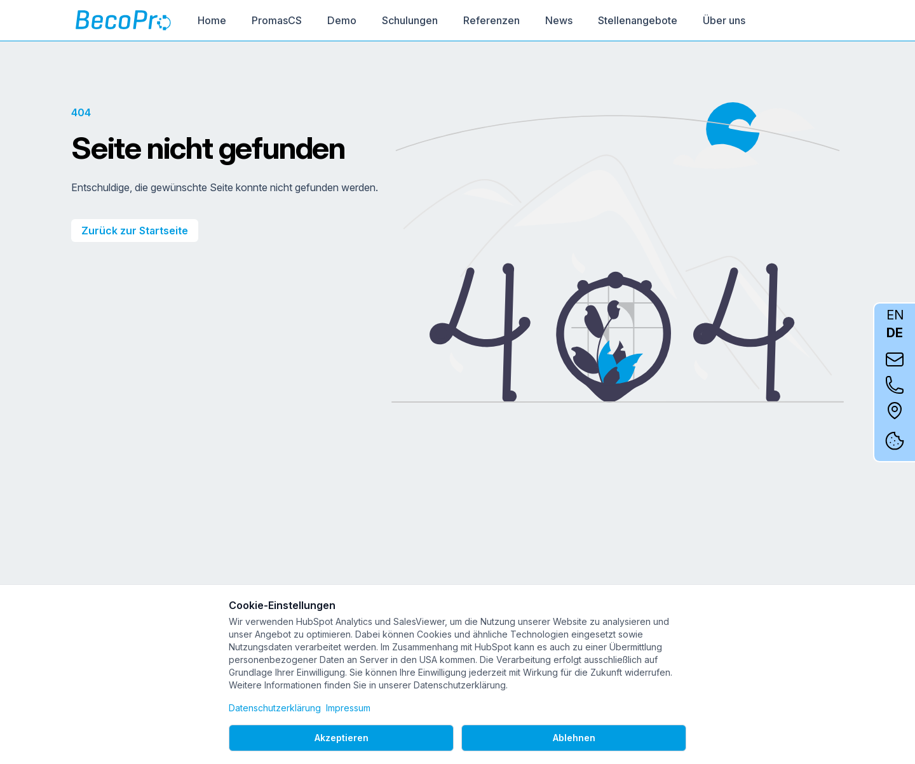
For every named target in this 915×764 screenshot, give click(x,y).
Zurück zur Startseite (134, 230)
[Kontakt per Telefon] (894, 385)
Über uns (724, 20)
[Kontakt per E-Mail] (894, 359)
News (559, 20)
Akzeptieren (342, 737)
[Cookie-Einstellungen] (894, 441)
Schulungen (410, 20)
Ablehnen (574, 737)
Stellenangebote (637, 20)
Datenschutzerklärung (275, 707)
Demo (341, 20)
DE (894, 332)
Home (212, 20)
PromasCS (277, 20)
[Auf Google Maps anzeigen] (894, 410)
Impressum (348, 707)
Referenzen (491, 20)
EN (895, 315)
